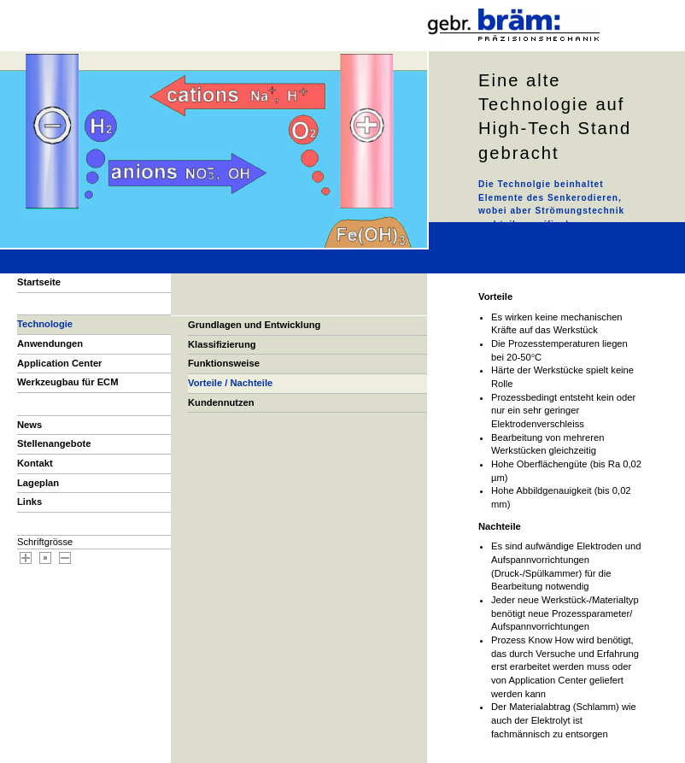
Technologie (45, 324)
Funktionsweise (224, 363)
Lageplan (38, 483)
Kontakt (35, 463)
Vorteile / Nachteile (230, 383)
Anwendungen (50, 343)
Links (29, 501)
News (29, 425)
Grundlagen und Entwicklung (254, 325)
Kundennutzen (221, 402)
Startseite (39, 282)
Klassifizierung (222, 344)
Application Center (59, 363)
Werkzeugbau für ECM (68, 382)
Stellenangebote (54, 443)
